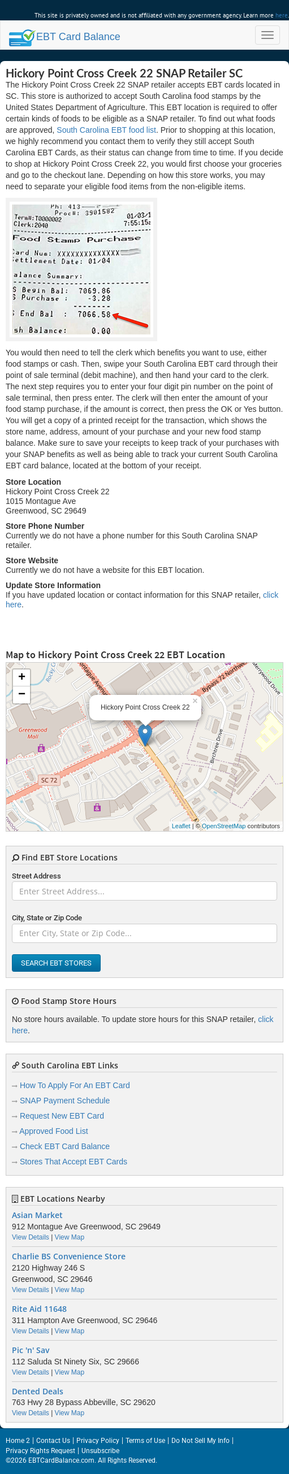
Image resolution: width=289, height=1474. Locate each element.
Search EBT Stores (56, 963)
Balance (64, 36)
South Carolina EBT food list (106, 129)
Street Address (36, 876)
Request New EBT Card (62, 1115)
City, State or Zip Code (47, 918)
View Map (69, 1237)
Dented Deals (37, 1391)
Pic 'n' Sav (30, 1350)
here (281, 15)
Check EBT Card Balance (65, 1146)
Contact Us (53, 1440)
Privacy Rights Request (40, 1450)
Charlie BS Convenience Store (69, 1256)
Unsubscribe (100, 1450)
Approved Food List (53, 1131)
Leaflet (181, 826)
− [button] (21, 694)
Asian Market (37, 1215)
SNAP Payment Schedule (65, 1100)
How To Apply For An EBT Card (75, 1085)
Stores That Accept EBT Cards (73, 1161)
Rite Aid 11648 (39, 1309)
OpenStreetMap (224, 826)
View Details (30, 1237)
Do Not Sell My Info (200, 1440)
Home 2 (18, 1440)
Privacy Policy (97, 1440)
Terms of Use (145, 1440)
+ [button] (21, 677)
